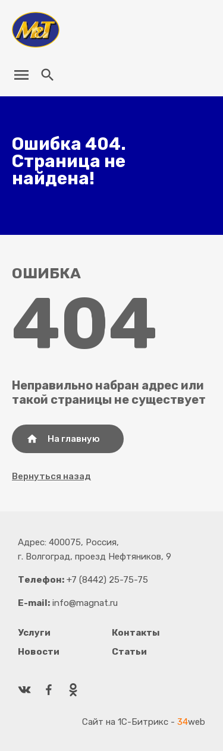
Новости (38, 651)
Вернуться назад (51, 476)
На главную (63, 439)
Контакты (136, 632)
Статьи (129, 651)
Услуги (34, 632)
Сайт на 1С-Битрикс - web (143, 722)
